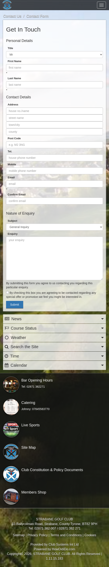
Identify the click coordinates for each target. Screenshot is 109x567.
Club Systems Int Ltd (64, 544)
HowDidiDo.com (63, 549)
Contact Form (37, 16)
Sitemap (19, 535)
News (54, 319)
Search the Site (54, 347)
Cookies (90, 535)
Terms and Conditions (66, 535)
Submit (14, 304)
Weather (54, 338)
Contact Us (12, 16)
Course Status (54, 328)
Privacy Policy (37, 535)
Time (54, 356)
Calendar (54, 365)
